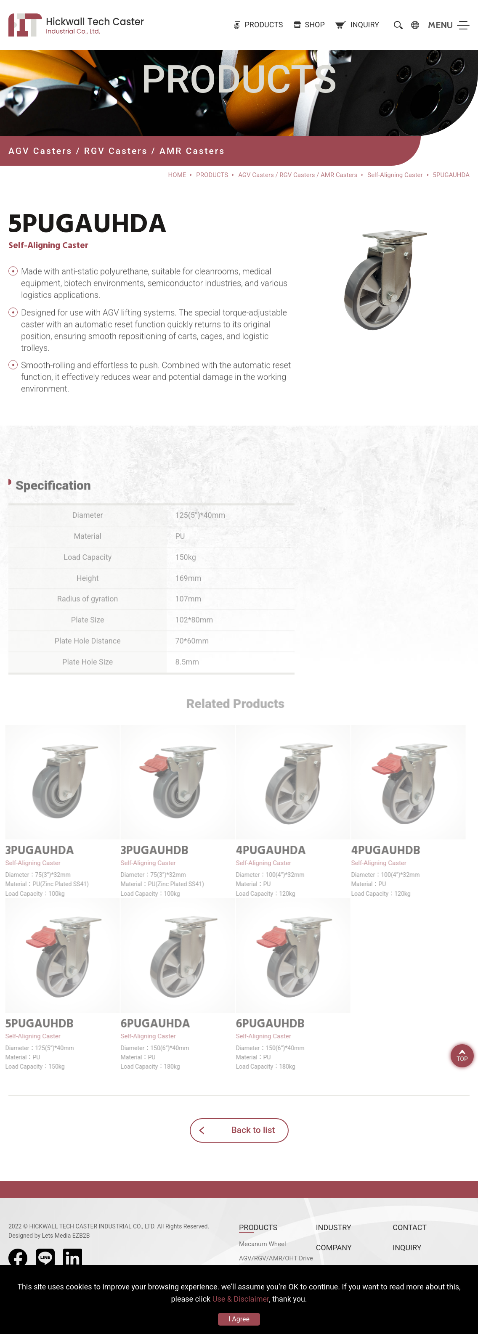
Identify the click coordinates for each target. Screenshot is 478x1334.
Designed (20, 1235)
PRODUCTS (258, 1227)
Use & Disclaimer (240, 1298)
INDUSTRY (333, 1227)
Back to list (253, 1130)
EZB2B (81, 1235)
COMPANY (334, 1247)
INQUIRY (407, 1247)
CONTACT (410, 1227)
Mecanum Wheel (262, 1244)
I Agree (239, 1319)
